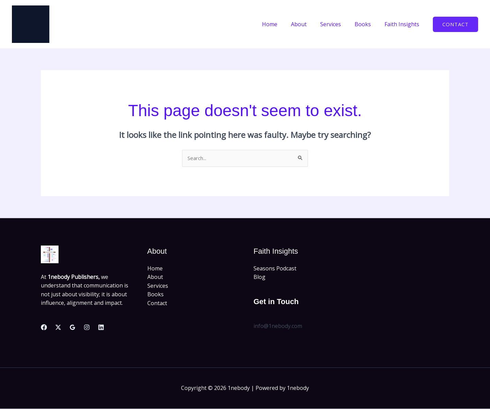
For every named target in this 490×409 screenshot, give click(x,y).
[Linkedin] (101, 328)
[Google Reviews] (72, 328)
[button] (455, 24)
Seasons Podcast (275, 268)
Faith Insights (403, 24)
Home (282, 24)
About (308, 24)
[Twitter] (58, 328)
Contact (157, 304)
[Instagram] (87, 328)
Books (367, 24)
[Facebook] (44, 328)
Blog (259, 277)
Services (337, 24)
